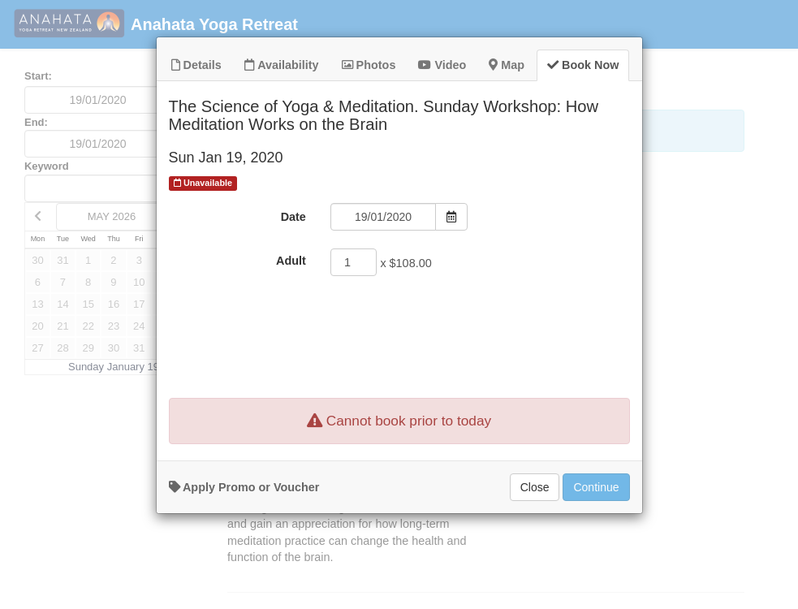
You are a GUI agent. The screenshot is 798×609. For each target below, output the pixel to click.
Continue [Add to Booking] (596, 516)
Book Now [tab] (583, 94)
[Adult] (353, 291)
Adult (291, 289)
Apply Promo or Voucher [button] (244, 516)
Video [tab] (442, 94)
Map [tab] (506, 94)
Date (293, 246)
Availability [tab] (281, 94)
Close (535, 516)
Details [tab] (196, 94)
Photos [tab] (369, 94)
